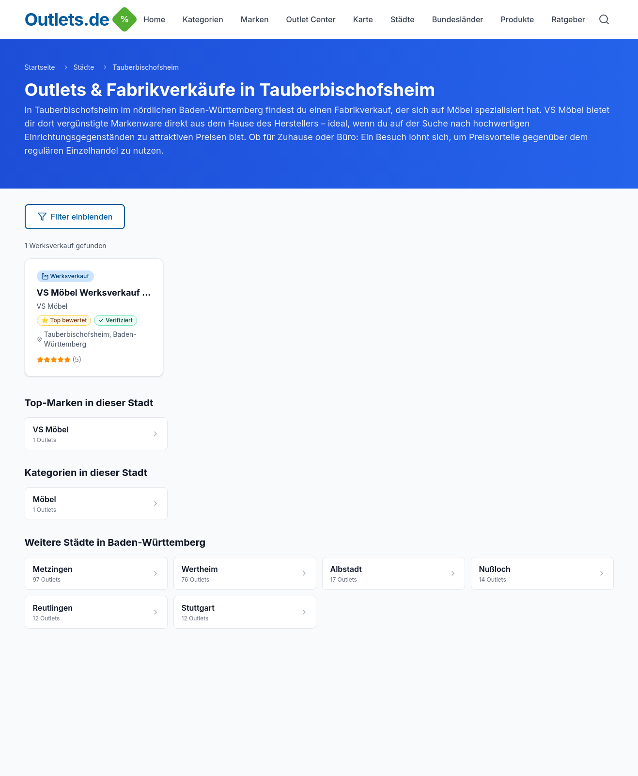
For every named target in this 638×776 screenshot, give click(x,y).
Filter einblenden (75, 217)
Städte (402, 19)
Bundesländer (457, 19)
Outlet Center (311, 19)
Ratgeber (568, 19)
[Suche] (604, 19)
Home (154, 19)
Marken (255, 19)
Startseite (40, 67)
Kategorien (203, 19)
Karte (363, 19)
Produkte (517, 19)
